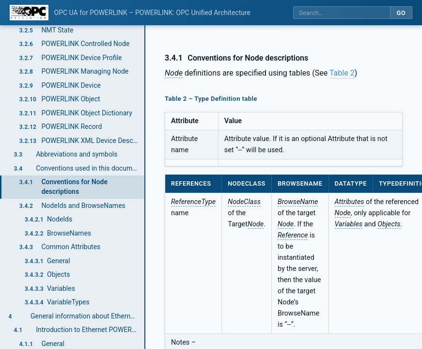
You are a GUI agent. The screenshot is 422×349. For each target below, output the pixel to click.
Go (401, 12)
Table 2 (342, 73)
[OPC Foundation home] (29, 12)
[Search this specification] (341, 12)
